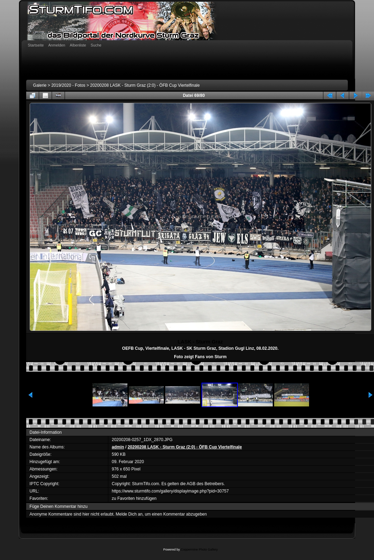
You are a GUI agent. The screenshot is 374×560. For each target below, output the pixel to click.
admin (118, 447)
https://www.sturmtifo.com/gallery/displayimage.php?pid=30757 (170, 491)
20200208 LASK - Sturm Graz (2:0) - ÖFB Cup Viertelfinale (145, 85)
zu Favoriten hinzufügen (134, 498)
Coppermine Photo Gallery (199, 549)
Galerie (40, 85)
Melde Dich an (129, 514)
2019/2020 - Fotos (68, 85)
